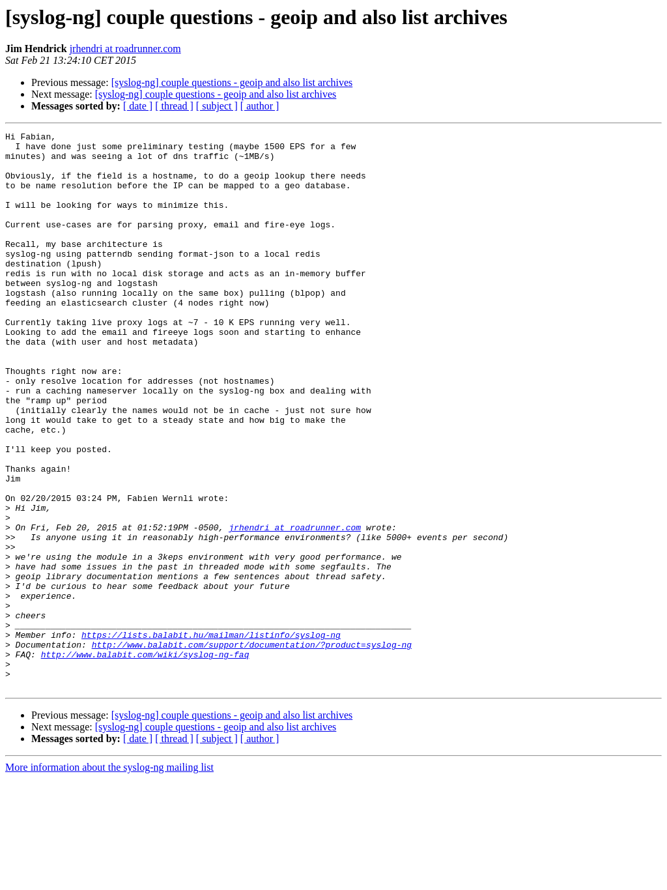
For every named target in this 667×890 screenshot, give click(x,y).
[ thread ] (174, 105)
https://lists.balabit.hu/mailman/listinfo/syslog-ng (211, 736)
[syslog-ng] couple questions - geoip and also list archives (232, 82)
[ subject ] (217, 105)
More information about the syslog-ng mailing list (109, 878)
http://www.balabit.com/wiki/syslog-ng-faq (145, 760)
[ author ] (259, 105)
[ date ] (137, 105)
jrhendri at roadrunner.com (125, 48)
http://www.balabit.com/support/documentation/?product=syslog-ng (252, 748)
